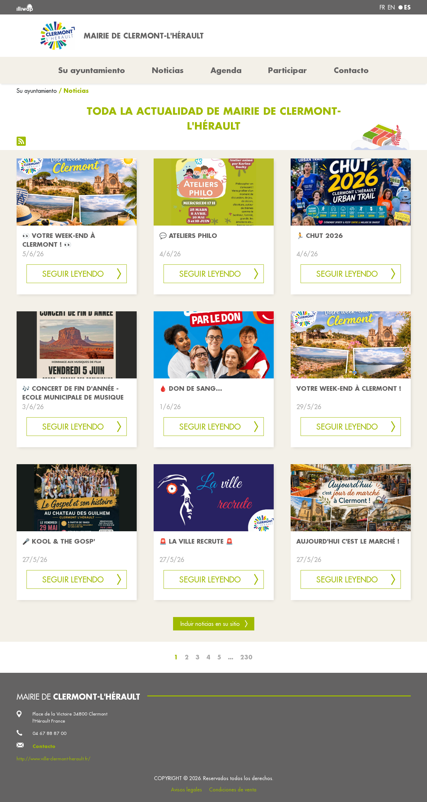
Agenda (226, 70)
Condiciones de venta (232, 789)
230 (246, 657)
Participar (287, 70)
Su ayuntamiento (37, 90)
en (391, 7)
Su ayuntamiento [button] (91, 70)
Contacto (351, 70)
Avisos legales (186, 789)
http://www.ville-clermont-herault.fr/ (53, 758)
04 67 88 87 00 (49, 733)
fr (382, 7)
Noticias (168, 70)
